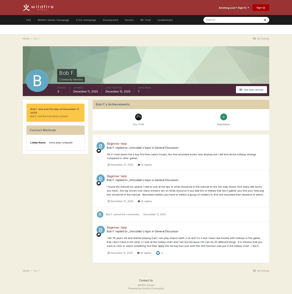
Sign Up (260, 7)
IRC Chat (145, 19)
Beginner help (117, 143)
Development (110, 19)
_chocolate (135, 147)
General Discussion (166, 147)
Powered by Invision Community (146, 288)
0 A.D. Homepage (86, 19)
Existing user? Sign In (234, 7)
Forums (129, 19)
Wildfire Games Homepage (53, 19)
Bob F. (111, 147)
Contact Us (146, 280)
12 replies (145, 164)
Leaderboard (165, 19)
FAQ (28, 19)
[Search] (219, 20)
